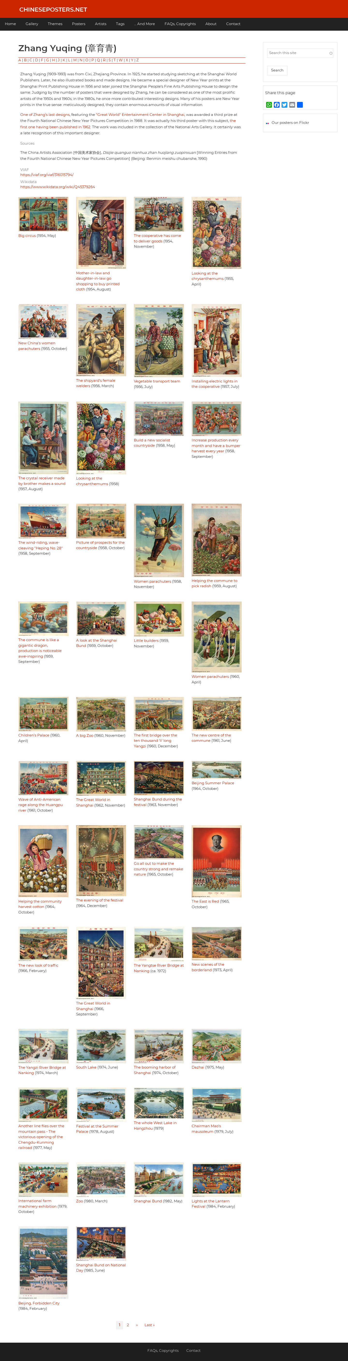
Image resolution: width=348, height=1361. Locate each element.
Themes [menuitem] (55, 24)
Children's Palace (33, 735)
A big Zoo (84, 735)
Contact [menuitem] (233, 24)
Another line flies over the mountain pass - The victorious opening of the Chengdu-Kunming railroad (41, 1137)
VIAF (24, 170)
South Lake (86, 1067)
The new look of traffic (38, 965)
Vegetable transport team (157, 381)
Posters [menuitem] (78, 24)
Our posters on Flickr (290, 123)
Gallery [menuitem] (32, 24)
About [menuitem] (211, 24)
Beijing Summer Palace (213, 783)
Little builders (146, 641)
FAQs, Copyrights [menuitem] (180, 24)
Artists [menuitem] (100, 24)
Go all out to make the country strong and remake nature (158, 869)
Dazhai (198, 1067)
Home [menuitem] (10, 24)
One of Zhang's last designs (45, 115)
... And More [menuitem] (144, 24)
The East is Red (205, 901)
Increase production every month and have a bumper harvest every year (216, 446)
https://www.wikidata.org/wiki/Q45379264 (57, 187)
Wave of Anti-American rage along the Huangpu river (40, 805)
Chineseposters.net (53, 10)
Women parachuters (152, 581)
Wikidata (28, 182)
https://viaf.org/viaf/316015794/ (46, 175)
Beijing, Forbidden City (38, 1303)
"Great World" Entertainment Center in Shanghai (140, 115)
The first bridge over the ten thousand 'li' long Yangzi (155, 741)
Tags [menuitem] (120, 24)
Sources (27, 143)
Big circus (27, 236)
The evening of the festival (99, 900)
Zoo (79, 1201)
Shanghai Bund (148, 1201)
